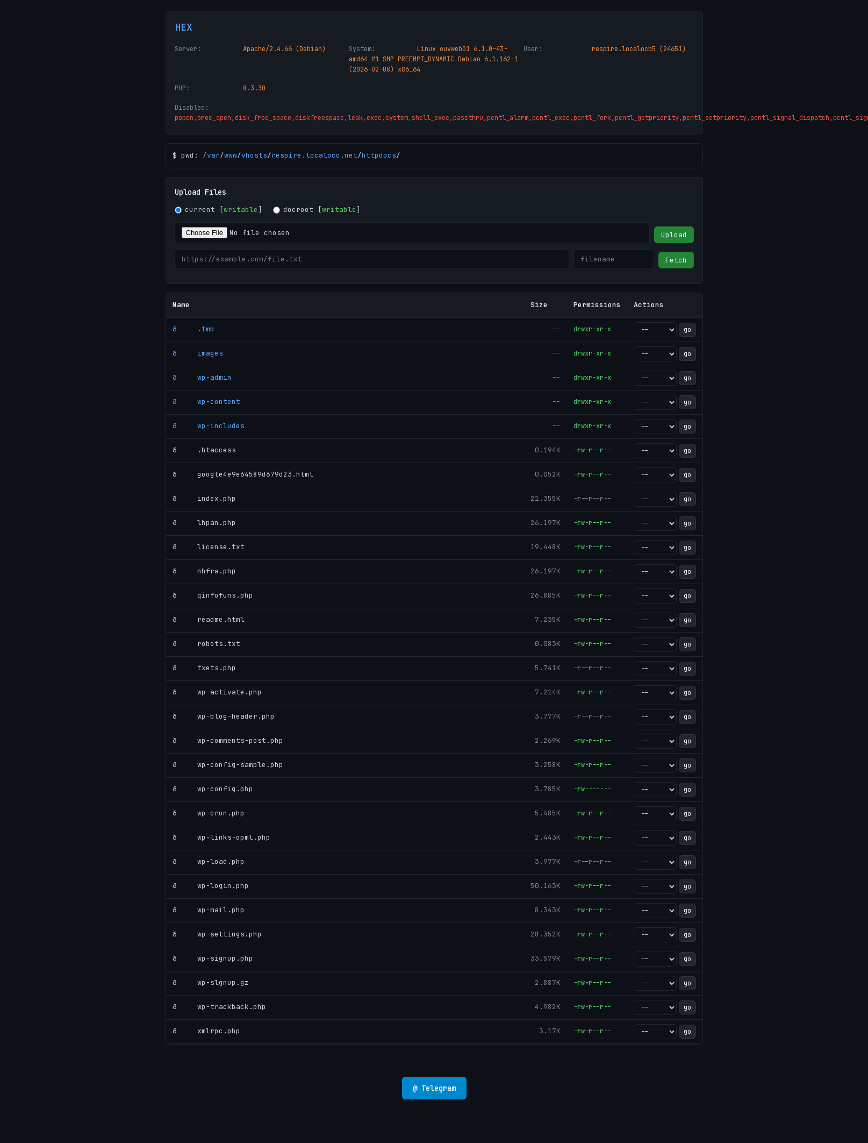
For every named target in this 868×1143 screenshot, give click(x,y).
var (213, 155)
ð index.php (204, 498)
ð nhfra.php (204, 571)
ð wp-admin (202, 377)
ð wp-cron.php (209, 813)
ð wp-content (206, 401)
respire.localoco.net (314, 155)
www (230, 155)
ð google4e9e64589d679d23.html (243, 474)
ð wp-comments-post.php (228, 740)
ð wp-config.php (213, 788)
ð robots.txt (206, 643)
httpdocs (379, 155)
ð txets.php (204, 667)
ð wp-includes (209, 425)
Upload (674, 234)
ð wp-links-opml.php (221, 837)
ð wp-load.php (209, 861)
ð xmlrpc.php (206, 1030)
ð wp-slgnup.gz (211, 982)
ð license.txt (209, 546)
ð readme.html (209, 619)
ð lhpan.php (204, 522)
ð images (198, 353)
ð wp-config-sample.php (228, 764)
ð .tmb (193, 328)
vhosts (254, 155)
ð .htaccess (204, 450)
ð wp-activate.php (217, 692)
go (687, 329)
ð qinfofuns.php (213, 595)
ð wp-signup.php (213, 958)
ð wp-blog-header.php (224, 716)
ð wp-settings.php (217, 934)
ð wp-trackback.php (219, 1006)
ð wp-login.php (211, 885)
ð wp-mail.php (209, 909)
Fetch (676, 260)
